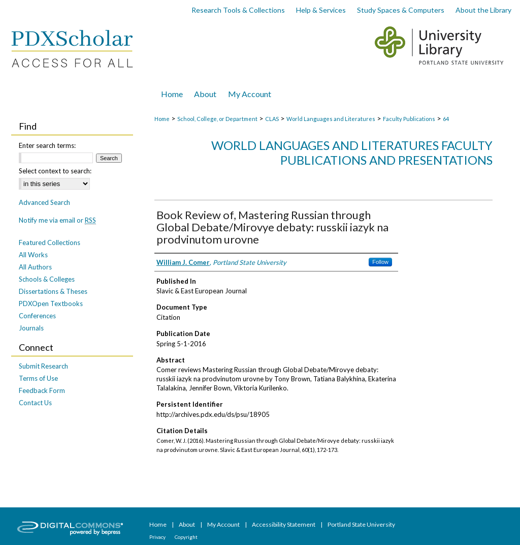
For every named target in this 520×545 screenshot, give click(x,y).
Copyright (186, 537)
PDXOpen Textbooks (51, 303)
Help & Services (321, 10)
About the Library (483, 10)
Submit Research (43, 366)
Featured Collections (49, 242)
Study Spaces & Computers (400, 10)
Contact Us (35, 403)
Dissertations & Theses (53, 291)
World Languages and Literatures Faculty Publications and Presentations (352, 152)
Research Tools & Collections (238, 10)
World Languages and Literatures (330, 118)
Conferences (37, 316)
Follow (380, 262)
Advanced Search (44, 202)
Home (162, 118)
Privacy (158, 537)
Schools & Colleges (47, 279)
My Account (224, 524)
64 (446, 118)
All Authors (35, 267)
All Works (33, 255)
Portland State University (361, 524)
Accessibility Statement (284, 524)
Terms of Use (38, 378)
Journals (31, 328)
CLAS (272, 118)
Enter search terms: (47, 145)
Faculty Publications (409, 118)
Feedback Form (42, 390)
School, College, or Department (217, 118)
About (187, 524)
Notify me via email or (57, 220)
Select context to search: (55, 171)
